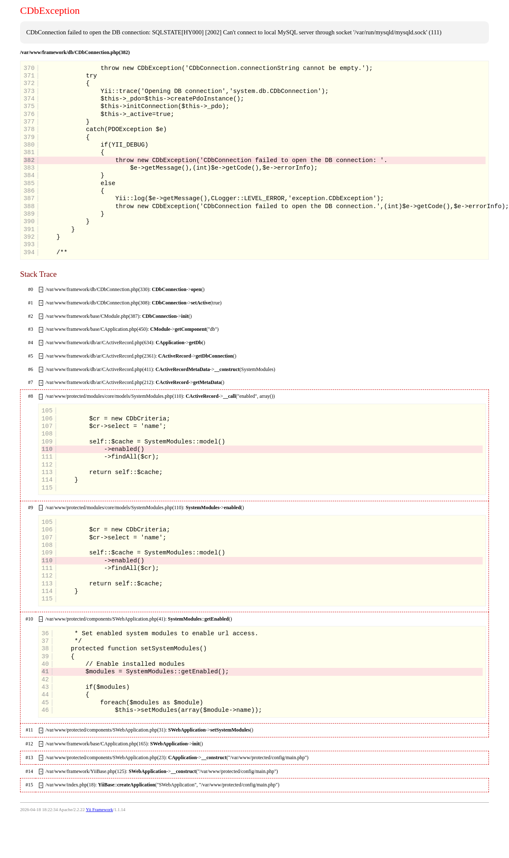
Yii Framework (99, 809)
